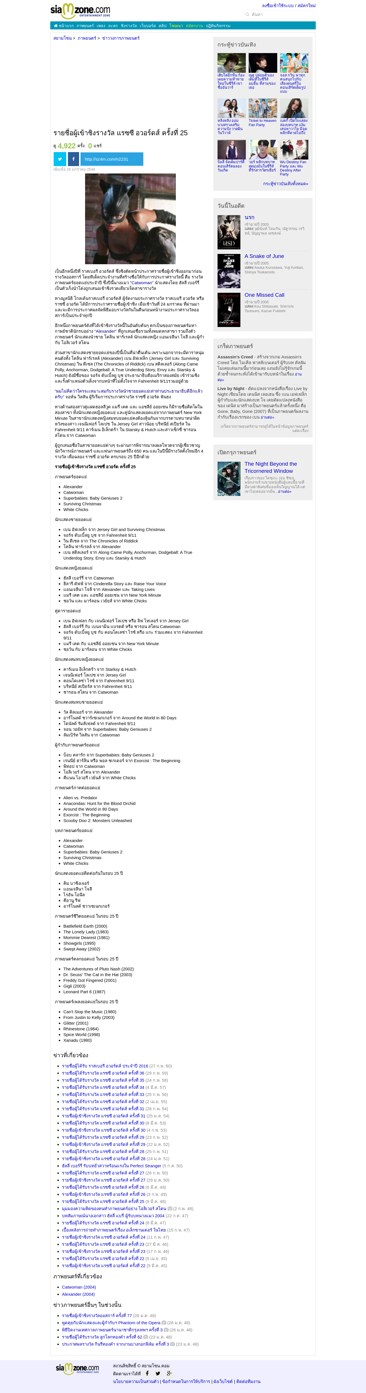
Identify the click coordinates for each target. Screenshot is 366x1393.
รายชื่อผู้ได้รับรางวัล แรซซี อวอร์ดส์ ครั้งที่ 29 (103, 1137)
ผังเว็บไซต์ (223, 1381)
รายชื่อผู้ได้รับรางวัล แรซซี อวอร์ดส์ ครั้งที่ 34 (103, 1087)
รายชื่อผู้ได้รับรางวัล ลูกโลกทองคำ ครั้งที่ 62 (102, 1337)
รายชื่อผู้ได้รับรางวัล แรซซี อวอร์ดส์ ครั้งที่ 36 (103, 1073)
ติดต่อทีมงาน (248, 1381)
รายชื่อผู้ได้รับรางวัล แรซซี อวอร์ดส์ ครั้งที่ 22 (103, 1258)
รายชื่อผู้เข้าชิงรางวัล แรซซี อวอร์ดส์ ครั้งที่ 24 (103, 1237)
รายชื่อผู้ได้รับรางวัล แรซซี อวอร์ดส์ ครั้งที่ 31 (103, 1108)
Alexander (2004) (78, 1294)
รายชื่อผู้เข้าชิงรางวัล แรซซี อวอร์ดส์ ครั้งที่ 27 (103, 1180)
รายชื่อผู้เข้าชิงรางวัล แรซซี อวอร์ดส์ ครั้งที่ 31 (103, 1115)
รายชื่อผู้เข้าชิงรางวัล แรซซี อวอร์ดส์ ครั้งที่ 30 (103, 1130)
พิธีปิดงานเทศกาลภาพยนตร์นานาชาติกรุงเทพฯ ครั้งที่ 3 (112, 1329)
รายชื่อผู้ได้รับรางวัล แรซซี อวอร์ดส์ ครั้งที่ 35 (103, 1080)
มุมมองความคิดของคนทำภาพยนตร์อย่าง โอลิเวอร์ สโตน (114, 1208)
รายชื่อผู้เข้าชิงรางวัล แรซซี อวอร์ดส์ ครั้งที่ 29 (103, 1144)
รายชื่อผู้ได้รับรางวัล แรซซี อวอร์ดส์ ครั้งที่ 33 (103, 1094)
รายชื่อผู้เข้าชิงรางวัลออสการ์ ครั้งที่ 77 (97, 1315)
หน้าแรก (64, 25)
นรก (250, 217)
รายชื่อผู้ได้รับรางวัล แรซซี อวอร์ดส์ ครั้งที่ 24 (103, 1222)
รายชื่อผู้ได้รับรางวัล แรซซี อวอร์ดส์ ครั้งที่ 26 (103, 1187)
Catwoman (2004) (79, 1287)
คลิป (162, 25)
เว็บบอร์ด (148, 25)
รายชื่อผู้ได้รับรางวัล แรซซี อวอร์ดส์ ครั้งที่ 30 (103, 1123)
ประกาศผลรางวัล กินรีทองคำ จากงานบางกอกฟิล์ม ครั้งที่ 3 (115, 1344)
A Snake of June (264, 256)
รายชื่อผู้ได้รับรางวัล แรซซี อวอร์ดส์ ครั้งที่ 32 (103, 1101)
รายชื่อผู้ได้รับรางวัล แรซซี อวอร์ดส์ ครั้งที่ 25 (103, 1201)
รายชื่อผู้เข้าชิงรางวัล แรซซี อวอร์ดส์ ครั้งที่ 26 (103, 1194)
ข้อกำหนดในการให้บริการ (186, 1381)
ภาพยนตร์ (85, 25)
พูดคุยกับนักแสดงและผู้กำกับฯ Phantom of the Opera (111, 1322)
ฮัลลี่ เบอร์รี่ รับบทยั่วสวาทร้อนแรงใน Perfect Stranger (111, 1165)
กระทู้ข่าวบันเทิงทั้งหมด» (285, 183)
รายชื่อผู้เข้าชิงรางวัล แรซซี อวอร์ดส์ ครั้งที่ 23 (103, 1251)
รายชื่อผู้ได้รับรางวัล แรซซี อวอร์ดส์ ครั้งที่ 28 (103, 1151)
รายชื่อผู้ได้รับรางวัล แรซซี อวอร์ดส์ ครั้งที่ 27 (103, 1172)
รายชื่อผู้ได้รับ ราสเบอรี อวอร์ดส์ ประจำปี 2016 (105, 1065)
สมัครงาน (194, 25)
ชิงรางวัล (129, 25)
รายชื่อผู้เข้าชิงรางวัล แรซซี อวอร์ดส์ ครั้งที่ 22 (103, 1265)
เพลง (101, 25)
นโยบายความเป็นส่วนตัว (136, 1381)
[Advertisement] (129, 85)
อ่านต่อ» (267, 417)
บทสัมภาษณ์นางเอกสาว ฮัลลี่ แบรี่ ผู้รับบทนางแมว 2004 (113, 1215)
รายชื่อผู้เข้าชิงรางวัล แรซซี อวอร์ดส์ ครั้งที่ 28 (103, 1158)
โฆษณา (176, 25)
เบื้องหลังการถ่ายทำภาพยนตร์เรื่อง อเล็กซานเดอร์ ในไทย (114, 1230)
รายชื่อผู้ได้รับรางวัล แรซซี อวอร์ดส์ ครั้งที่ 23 (103, 1244)
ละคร (113, 25)
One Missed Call (264, 295)
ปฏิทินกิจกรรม (218, 25)
